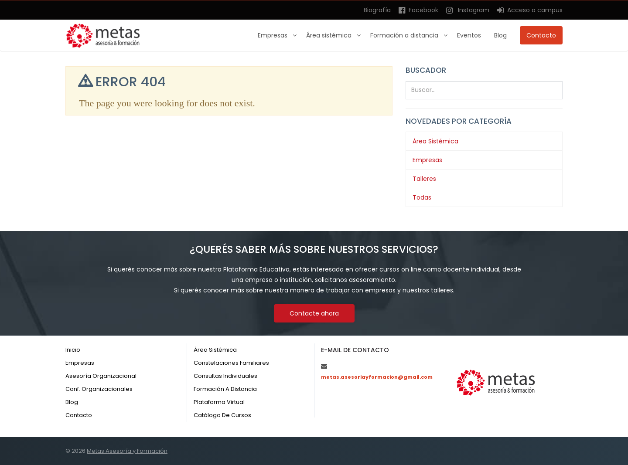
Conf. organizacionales (99, 389)
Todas (422, 197)
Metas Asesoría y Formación (127, 451)
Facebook (418, 10)
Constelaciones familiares (231, 363)
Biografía (377, 10)
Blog (500, 35)
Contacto (541, 35)
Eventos (469, 35)
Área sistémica (329, 35)
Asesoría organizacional (101, 376)
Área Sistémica (435, 141)
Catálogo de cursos (222, 415)
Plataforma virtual (219, 402)
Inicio (72, 350)
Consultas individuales (225, 376)
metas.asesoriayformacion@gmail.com (377, 376)
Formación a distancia (405, 35)
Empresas (273, 35)
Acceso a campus (530, 10)
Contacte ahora (314, 313)
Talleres (424, 178)
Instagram (467, 10)
